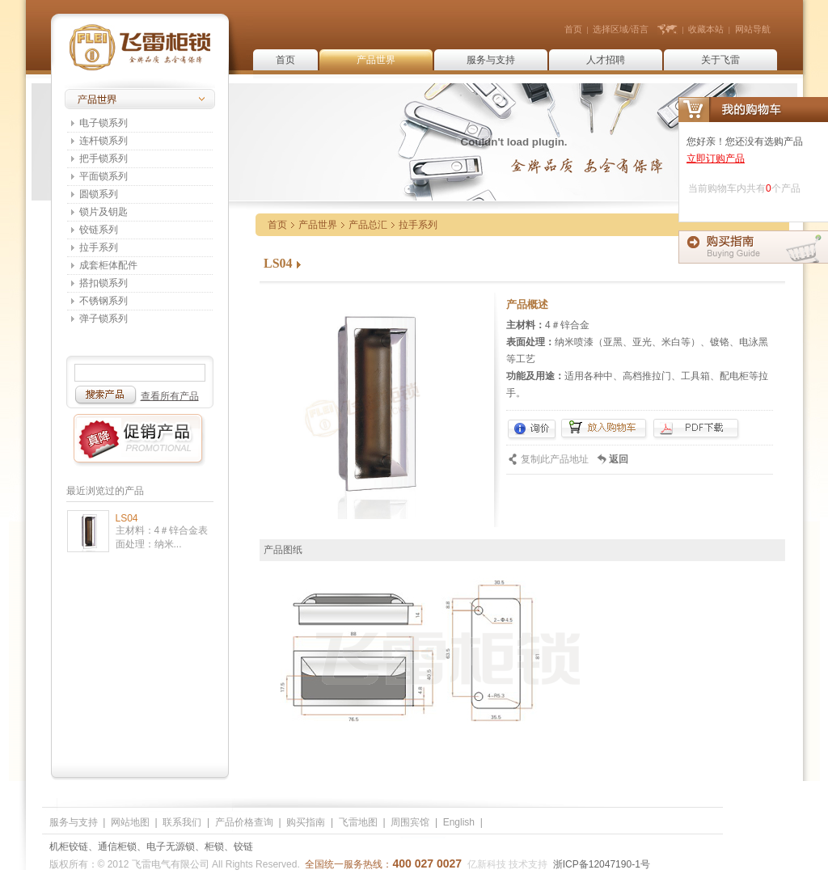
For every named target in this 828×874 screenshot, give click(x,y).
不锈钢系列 (103, 300)
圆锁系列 (98, 194)
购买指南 (305, 822)
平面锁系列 (103, 176)
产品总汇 (368, 224)
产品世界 (376, 59)
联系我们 (182, 822)
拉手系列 (98, 247)
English (459, 822)
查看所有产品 (170, 396)
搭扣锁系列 (103, 283)
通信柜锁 (117, 846)
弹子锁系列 (103, 318)
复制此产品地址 (555, 459)
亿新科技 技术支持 (507, 864)
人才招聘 (605, 59)
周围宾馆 (410, 822)
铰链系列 (98, 229)
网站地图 (130, 822)
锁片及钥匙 (103, 211)
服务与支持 (491, 59)
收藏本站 (706, 29)
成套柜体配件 (108, 265)
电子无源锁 (170, 846)
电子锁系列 (103, 123)
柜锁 (214, 846)
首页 (573, 29)
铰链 (243, 846)
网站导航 (753, 29)
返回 (618, 459)
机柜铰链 (68, 846)
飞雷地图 (358, 822)
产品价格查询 (244, 822)
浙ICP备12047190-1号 (601, 864)
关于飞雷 (720, 59)
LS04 (127, 518)
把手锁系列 (103, 158)
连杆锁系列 (103, 140)
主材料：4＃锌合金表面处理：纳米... (162, 537)
